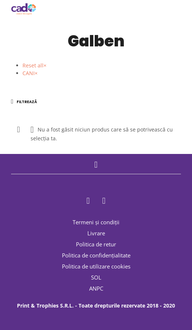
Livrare (96, 233)
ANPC (96, 288)
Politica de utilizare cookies (96, 266)
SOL (96, 277)
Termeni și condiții (96, 222)
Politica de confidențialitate (96, 255)
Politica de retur (96, 244)
